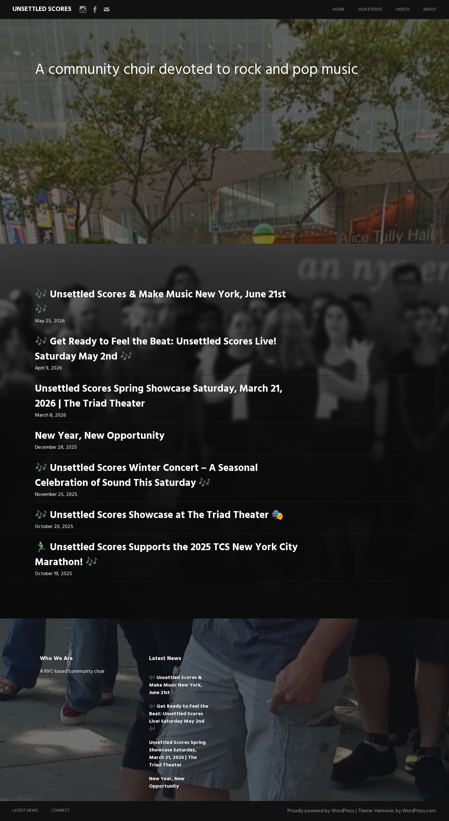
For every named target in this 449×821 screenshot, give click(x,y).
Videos (403, 9)
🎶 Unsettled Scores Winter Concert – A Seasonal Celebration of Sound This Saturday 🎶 (146, 475)
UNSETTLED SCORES (41, 9)
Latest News (25, 810)
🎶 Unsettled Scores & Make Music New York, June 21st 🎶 (160, 302)
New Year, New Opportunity (99, 436)
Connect (60, 810)
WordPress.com (419, 811)
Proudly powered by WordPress (321, 811)
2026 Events (370, 9)
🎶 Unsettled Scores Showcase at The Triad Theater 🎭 (159, 515)
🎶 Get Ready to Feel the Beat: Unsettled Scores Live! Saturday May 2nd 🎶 (156, 349)
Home (339, 9)
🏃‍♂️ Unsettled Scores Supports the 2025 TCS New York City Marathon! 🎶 (166, 555)
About (430, 9)
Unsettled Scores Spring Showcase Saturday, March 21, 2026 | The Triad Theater (158, 396)
